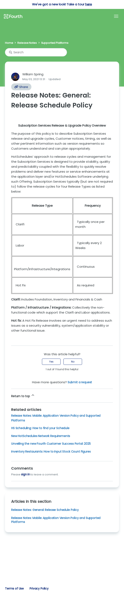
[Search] (36, 52)
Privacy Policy (39, 588)
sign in (25, 474)
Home (9, 43)
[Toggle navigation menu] (116, 16)
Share (21, 87)
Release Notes (27, 43)
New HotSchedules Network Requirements (40, 436)
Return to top (23, 395)
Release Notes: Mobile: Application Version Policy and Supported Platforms (55, 520)
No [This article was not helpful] (72, 361)
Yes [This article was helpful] (51, 361)
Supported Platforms (54, 43)
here (88, 4)
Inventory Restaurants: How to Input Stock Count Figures (51, 451)
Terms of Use (14, 588)
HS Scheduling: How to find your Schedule (40, 428)
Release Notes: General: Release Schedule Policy (45, 510)
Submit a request (80, 382)
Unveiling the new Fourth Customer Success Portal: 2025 (51, 444)
